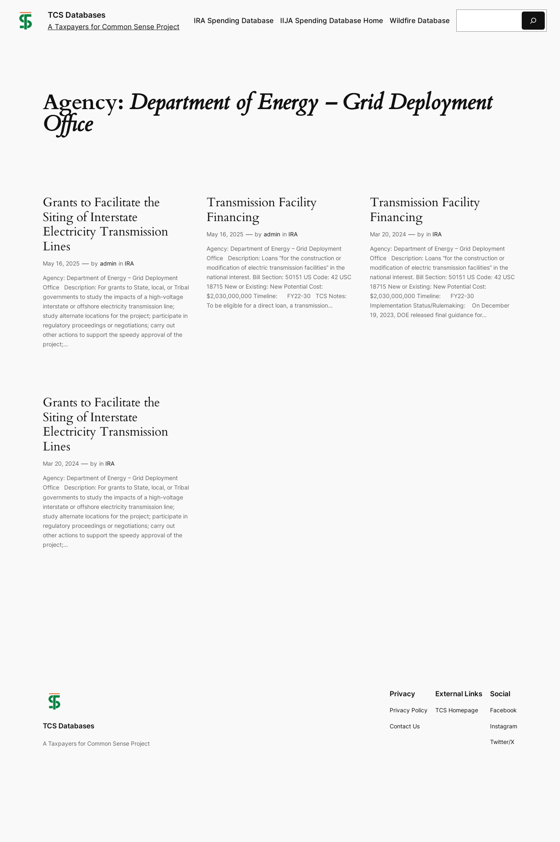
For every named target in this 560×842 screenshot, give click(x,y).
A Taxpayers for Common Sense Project (113, 27)
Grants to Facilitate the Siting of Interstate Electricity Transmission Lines (105, 225)
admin (108, 263)
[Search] (533, 20)
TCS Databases (76, 15)
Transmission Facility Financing (262, 210)
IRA (129, 263)
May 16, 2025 (61, 263)
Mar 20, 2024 (388, 234)
